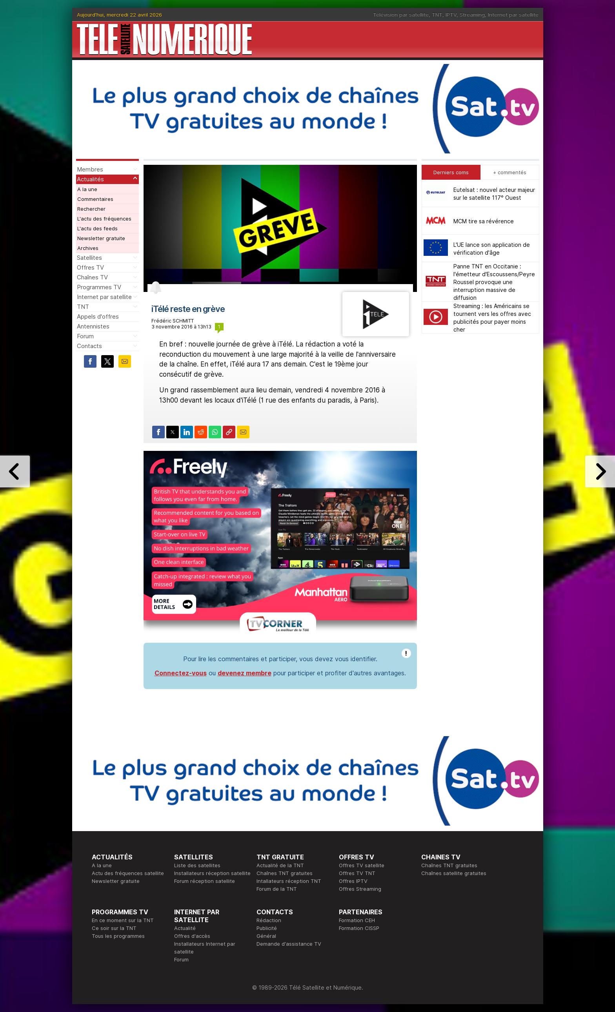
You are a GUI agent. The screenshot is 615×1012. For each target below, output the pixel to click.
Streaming (472, 14)
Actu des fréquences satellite (128, 873)
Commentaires (95, 199)
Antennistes (93, 326)
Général (266, 936)
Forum (85, 336)
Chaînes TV (92, 277)
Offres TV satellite (361, 865)
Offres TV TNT (357, 873)
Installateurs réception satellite (212, 873)
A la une (87, 189)
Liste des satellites (197, 865)
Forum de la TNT (277, 889)
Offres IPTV (353, 881)
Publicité (267, 928)
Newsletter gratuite (101, 238)
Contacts (89, 346)
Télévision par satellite (401, 14)
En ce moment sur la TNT (123, 920)
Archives (87, 248)
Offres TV (90, 267)
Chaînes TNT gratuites (285, 873)
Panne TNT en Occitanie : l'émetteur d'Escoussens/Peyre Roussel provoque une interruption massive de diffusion (494, 282)
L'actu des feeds (97, 228)
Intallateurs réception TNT (289, 881)
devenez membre (244, 673)
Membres (90, 169)
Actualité (185, 928)
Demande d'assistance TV (289, 944)
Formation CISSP (359, 928)
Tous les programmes (118, 936)
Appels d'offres (98, 316)
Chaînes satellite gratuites (453, 873)
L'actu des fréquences (104, 218)
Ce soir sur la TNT (114, 928)
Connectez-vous (181, 673)
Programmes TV (99, 287)
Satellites (89, 257)
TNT (437, 14)
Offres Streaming (360, 889)
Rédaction (269, 920)
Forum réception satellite (204, 881)
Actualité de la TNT (280, 865)
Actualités (90, 179)
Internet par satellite (513, 14)
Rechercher (91, 209)
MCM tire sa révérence (483, 221)
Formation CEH (357, 920)
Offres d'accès (192, 936)
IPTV (451, 14)
